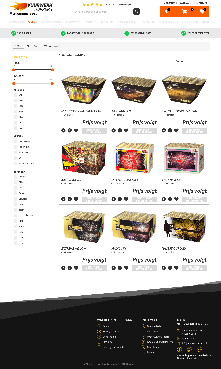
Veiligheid (207, 22)
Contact (202, 3)
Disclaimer (108, 342)
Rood (18, 106)
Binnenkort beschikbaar (94, 131)
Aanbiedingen (16, 22)
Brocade (20, 177)
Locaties (151, 352)
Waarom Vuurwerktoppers (160, 342)
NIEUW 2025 (107, 22)
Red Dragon (21, 147)
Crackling (20, 199)
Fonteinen (91, 22)
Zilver (19, 111)
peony (19, 210)
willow (19, 226)
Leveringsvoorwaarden (114, 347)
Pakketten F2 (73, 22)
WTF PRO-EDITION (24, 163)
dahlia (19, 237)
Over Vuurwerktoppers (158, 336)
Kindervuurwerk (126, 22)
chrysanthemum (23, 215)
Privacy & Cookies (111, 331)
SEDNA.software (129, 364)
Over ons (185, 3)
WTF (18, 158)
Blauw (19, 117)
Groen (19, 122)
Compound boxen (168, 22)
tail (18, 188)
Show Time (21, 152)
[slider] (13, 69)
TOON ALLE (149, 22)
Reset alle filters (20, 57)
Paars (19, 128)
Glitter (19, 182)
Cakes (31, 22)
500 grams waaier (51, 46)
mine (18, 204)
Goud (18, 100)
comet (19, 243)
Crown (19, 193)
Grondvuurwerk (50, 22)
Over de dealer (154, 326)
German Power (23, 141)
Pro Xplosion (190, 22)
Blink (18, 221)
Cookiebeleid (109, 336)
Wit (18, 95)
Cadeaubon (170, 3)
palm (18, 232)
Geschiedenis (153, 347)
